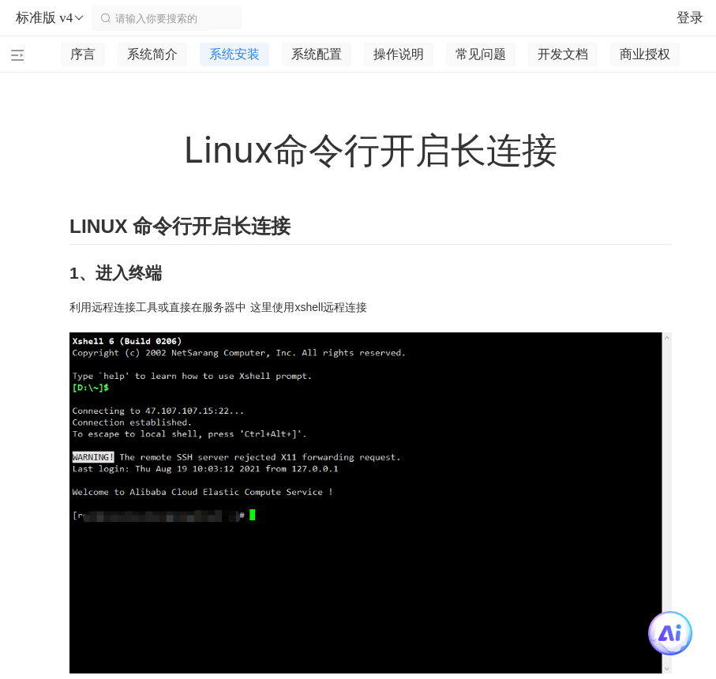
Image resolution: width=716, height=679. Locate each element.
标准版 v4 (50, 18)
